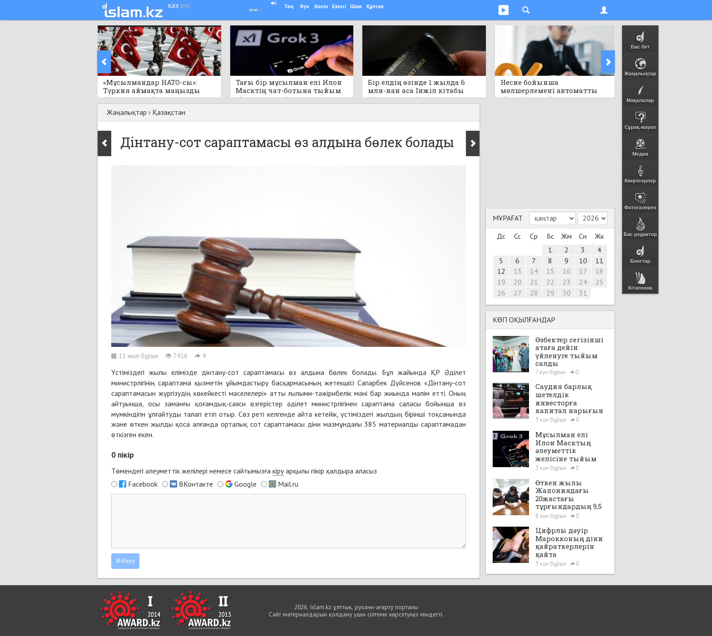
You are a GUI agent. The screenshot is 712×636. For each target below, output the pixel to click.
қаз (173, 5)
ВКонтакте (196, 484)
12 (501, 271)
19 (501, 281)
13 (518, 271)
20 (518, 281)
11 (599, 260)
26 (501, 292)
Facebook (143, 484)
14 (534, 271)
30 (567, 292)
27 (518, 292)
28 (534, 292)
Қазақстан (169, 112)
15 (550, 271)
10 (583, 260)
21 (534, 281)
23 (567, 281)
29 (550, 292)
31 (583, 292)
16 (567, 271)
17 (583, 271)
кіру (278, 470)
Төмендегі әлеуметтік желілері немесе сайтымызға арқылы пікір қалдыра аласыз (244, 471)
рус (185, 5)
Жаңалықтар (127, 112)
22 (550, 281)
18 (599, 271)
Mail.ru (288, 484)
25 (599, 281)
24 (583, 281)
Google (245, 484)
